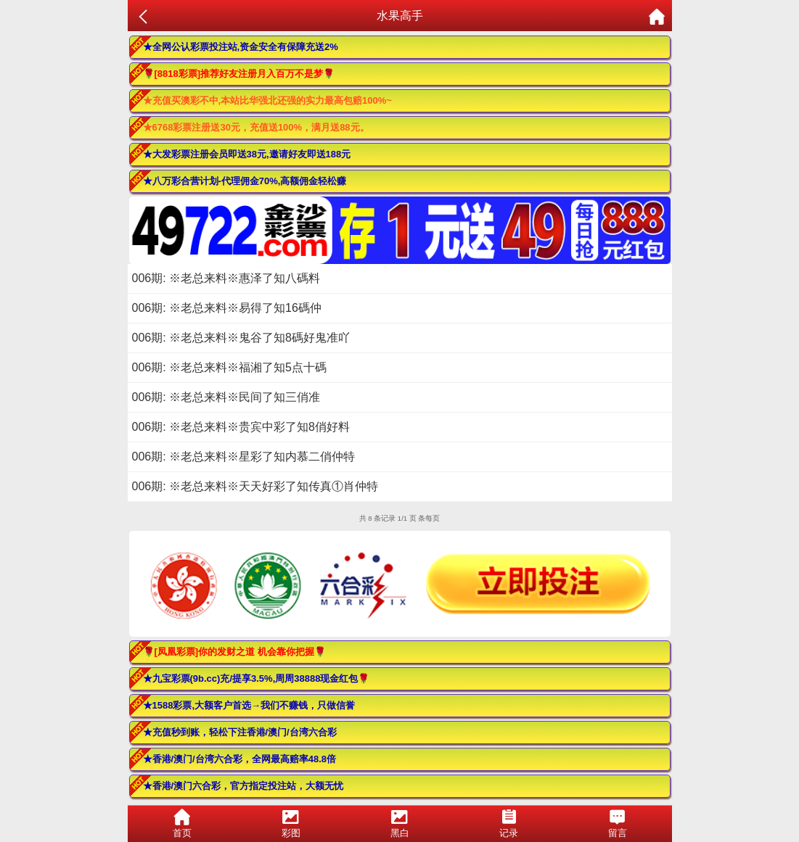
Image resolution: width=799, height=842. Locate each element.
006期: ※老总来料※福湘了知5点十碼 (229, 367)
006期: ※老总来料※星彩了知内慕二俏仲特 (244, 456)
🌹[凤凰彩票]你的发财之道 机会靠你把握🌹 (234, 651)
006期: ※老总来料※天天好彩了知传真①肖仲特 (255, 486)
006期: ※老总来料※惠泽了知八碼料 (226, 278)
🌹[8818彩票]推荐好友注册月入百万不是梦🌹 (239, 73)
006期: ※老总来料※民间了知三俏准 (226, 397)
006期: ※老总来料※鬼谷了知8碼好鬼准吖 (241, 337)
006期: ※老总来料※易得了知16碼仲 (226, 308)
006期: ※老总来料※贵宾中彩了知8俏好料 (241, 427)
